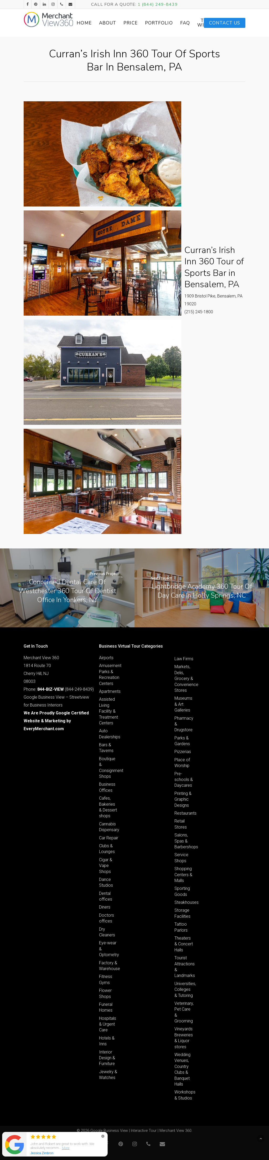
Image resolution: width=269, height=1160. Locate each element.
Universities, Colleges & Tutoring (184, 989)
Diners (104, 907)
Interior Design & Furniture (107, 1058)
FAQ (195, 23)
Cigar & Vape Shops (105, 865)
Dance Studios (106, 882)
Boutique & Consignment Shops (108, 767)
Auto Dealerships (108, 733)
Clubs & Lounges (107, 848)
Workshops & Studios (184, 1095)
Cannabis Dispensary (108, 826)
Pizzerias (182, 751)
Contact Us (224, 23)
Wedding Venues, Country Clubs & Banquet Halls (182, 1069)
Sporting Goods (182, 891)
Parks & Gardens (182, 740)
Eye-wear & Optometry (108, 948)
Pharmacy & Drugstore (183, 724)
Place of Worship (182, 762)
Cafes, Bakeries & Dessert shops (108, 807)
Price (141, 23)
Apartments (108, 691)
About (117, 23)
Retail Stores (180, 824)
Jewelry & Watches (108, 1074)
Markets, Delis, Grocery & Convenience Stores (184, 678)
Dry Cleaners (107, 932)
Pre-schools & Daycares (183, 779)
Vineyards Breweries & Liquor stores (183, 1037)
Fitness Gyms (105, 979)
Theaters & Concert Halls (183, 944)
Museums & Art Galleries (183, 704)
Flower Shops (105, 993)
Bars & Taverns (106, 747)
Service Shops (181, 857)
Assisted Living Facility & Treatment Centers (108, 711)
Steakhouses (184, 902)
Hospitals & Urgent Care (107, 1024)
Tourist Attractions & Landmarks (184, 966)
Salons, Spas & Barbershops (184, 841)
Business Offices (107, 787)
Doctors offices (106, 918)
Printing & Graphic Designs (183, 799)
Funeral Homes (105, 1007)
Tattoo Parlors (181, 927)
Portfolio (169, 23)
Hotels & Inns (107, 1041)
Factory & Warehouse (108, 965)
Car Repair (108, 837)
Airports (106, 657)
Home (94, 23)
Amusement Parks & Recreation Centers (108, 674)
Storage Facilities (182, 913)
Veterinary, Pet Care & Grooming (184, 1012)
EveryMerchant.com (44, 728)
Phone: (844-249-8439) (59, 689)
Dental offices (105, 896)
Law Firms (183, 658)
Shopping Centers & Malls (183, 874)
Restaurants (184, 813)
